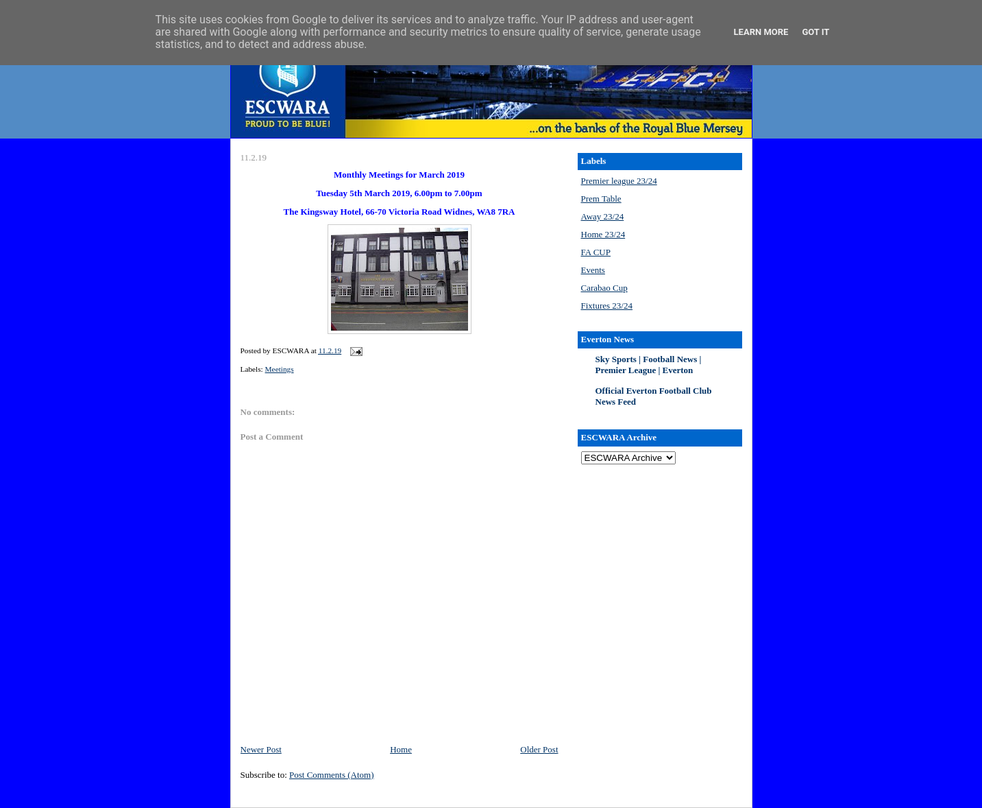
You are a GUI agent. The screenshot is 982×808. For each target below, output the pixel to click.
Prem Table (601, 198)
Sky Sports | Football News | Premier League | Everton (649, 364)
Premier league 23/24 (619, 181)
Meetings (279, 369)
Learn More (761, 32)
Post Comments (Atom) (331, 775)
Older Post (539, 749)
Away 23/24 (602, 216)
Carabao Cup (604, 288)
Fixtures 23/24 (607, 305)
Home (401, 749)
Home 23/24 (603, 234)
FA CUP (596, 252)
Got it (815, 32)
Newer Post (261, 749)
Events (593, 270)
